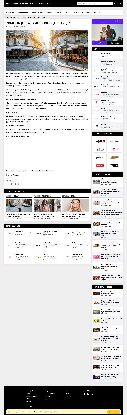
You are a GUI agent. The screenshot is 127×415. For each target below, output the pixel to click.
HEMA (28, 404)
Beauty (59, 13)
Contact (67, 393)
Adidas (28, 393)
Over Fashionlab (50, 393)
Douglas (28, 401)
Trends (68, 13)
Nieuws (40, 13)
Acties (76, 13)
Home (34, 13)
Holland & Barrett (31, 396)
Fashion (49, 13)
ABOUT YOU (30, 406)
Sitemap (47, 396)
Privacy (47, 399)
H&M (28, 399)
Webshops (96, 13)
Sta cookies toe (113, 412)
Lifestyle (86, 13)
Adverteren (68, 396)
